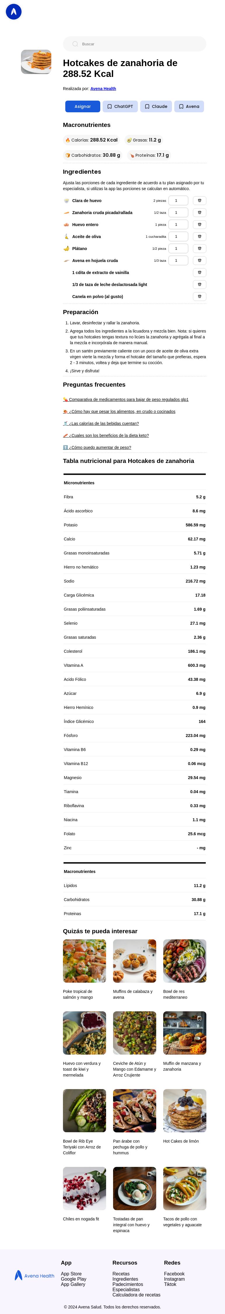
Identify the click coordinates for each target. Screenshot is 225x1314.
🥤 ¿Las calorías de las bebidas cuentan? (101, 423)
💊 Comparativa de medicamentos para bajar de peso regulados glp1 (126, 399)
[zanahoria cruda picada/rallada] (178, 212)
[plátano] (178, 248)
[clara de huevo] (178, 200)
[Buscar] (139, 44)
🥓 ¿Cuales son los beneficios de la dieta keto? (106, 435)
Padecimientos (127, 1284)
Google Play (73, 1279)
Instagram (174, 1279)
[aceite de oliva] (178, 236)
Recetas (121, 1273)
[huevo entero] (178, 224)
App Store (71, 1273)
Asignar (83, 106)
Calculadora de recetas (136, 1294)
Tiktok (170, 1284)
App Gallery (73, 1284)
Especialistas (126, 1289)
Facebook (174, 1273)
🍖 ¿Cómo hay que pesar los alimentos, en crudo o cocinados (119, 411)
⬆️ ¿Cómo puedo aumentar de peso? (97, 447)
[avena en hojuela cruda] (178, 260)
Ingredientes (125, 1279)
